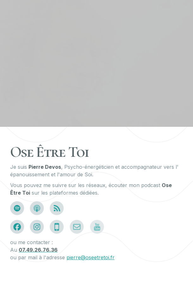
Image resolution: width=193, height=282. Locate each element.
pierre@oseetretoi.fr (91, 257)
